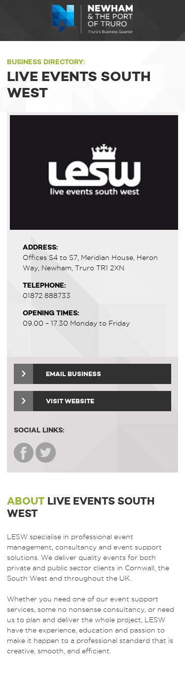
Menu (15, 20)
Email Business (57, 374)
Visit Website (54, 401)
